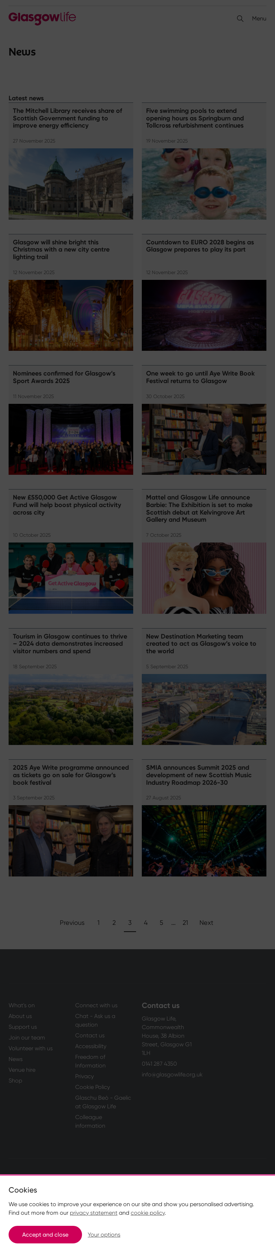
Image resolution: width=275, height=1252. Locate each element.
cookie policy (148, 1212)
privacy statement (93, 1212)
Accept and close (45, 1234)
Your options (104, 1234)
